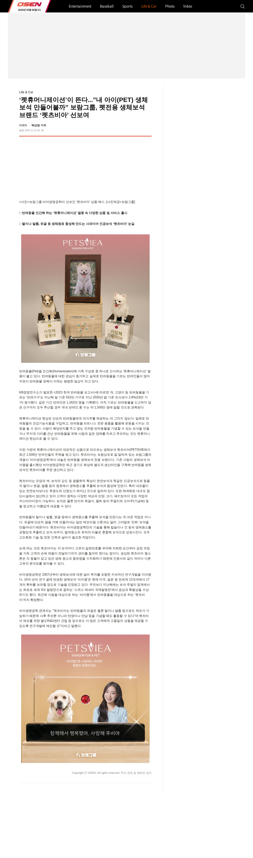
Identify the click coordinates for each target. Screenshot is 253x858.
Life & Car (26, 92)
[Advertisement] (118, 167)
